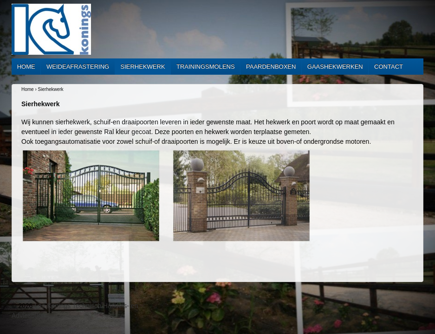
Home (26, 66)
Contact (388, 66)
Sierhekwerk (143, 66)
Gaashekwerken (335, 66)
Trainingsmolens (205, 66)
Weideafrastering (77, 66)
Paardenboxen (271, 66)
